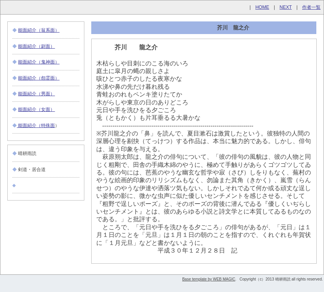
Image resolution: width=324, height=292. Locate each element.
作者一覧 (311, 7)
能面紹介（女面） (36, 109)
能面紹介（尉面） (36, 46)
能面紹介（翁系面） (38, 30)
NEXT (286, 7)
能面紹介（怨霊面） (38, 78)
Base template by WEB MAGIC (208, 279)
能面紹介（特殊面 (36, 125)
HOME (262, 7)
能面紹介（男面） (36, 93)
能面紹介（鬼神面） (38, 62)
